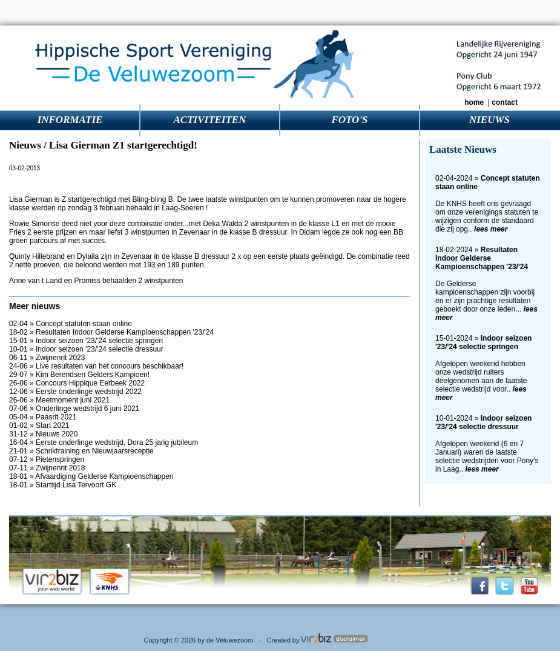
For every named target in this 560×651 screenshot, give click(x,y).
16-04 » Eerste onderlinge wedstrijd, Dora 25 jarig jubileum (103, 442)
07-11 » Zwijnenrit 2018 (47, 468)
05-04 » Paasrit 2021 (42, 417)
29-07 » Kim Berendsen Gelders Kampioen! (79, 374)
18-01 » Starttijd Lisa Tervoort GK (62, 485)
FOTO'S (349, 119)
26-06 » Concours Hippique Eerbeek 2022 (77, 383)
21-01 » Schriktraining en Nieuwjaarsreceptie (81, 451)
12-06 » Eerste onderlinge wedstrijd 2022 (75, 391)
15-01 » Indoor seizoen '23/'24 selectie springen (86, 340)
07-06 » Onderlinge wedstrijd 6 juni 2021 (74, 408)
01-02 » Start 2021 (39, 425)
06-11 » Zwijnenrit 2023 (47, 357)
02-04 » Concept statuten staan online (70, 323)
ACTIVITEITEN (210, 119)
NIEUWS (489, 119)
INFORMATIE (70, 119)
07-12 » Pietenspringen (46, 459)
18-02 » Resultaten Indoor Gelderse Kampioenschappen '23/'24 (111, 332)
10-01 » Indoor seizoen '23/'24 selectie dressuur (86, 349)
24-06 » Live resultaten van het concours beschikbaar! (96, 366)
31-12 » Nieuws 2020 (43, 434)
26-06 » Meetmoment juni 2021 (59, 400)
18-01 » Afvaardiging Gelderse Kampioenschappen (91, 476)
